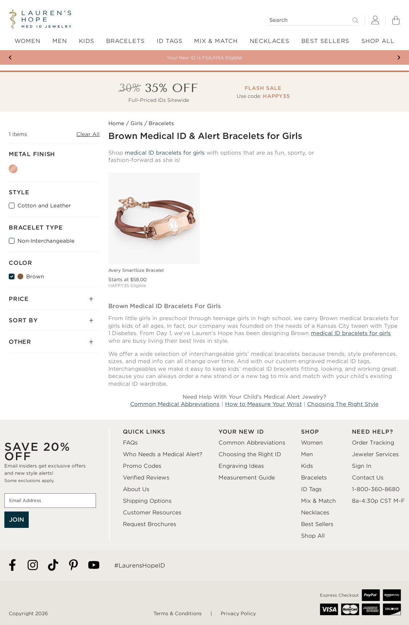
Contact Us (368, 477)
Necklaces (315, 512)
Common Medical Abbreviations (175, 404)
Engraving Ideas (241, 466)
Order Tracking (373, 442)
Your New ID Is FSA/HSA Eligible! (204, 57)
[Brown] (12, 276)
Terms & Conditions (177, 613)
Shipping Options (147, 501)
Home (116, 123)
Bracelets (314, 477)
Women (312, 442)
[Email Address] (50, 500)
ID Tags (311, 489)
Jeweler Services (375, 454)
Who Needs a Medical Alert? (163, 454)
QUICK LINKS (144, 432)
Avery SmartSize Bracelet (136, 270)
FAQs (130, 442)
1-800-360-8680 (376, 489)
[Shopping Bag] (396, 20)
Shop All (313, 536)
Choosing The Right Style (342, 404)
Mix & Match (318, 501)
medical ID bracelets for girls (165, 153)
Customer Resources (152, 512)
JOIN (16, 519)
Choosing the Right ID (249, 454)
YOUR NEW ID (241, 432)
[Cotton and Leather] (12, 205)
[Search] (313, 20)
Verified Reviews (146, 477)
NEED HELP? (372, 432)
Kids (307, 466)
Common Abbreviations (251, 442)
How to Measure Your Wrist (263, 404)
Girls (137, 123)
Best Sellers (317, 524)
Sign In (362, 466)
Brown (35, 276)
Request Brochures (149, 524)
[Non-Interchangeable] (12, 241)
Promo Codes (142, 466)
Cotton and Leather (44, 205)
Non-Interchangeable (46, 241)
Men (307, 454)
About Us (136, 489)
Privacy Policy (238, 613)
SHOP (310, 432)
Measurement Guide (246, 477)
